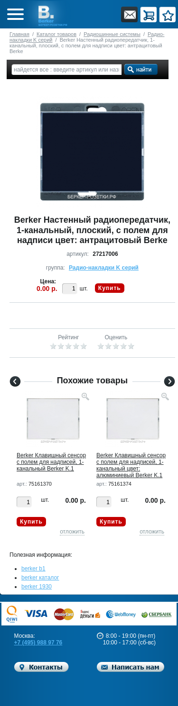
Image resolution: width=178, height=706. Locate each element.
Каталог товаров (56, 34)
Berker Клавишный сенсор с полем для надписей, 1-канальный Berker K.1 (51, 462)
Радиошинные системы (112, 34)
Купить (109, 288)
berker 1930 (36, 586)
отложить (72, 531)
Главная (19, 34)
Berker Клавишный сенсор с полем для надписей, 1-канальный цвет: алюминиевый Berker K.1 (131, 465)
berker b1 (33, 568)
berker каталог (40, 577)
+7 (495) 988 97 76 (38, 642)
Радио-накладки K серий (104, 267)
